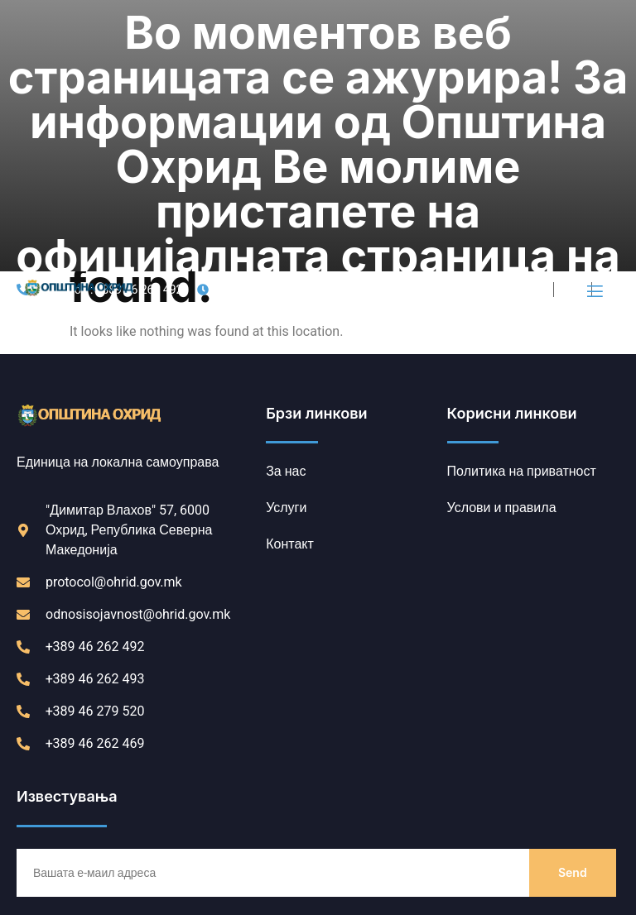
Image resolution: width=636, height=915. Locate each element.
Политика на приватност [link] (93, 863)
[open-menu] (594, 56)
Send (572, 637)
